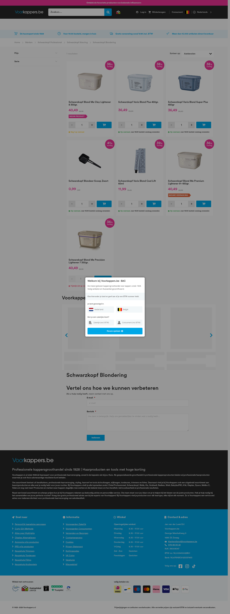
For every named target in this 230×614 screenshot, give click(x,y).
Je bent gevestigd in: (96, 304)
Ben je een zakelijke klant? (98, 317)
